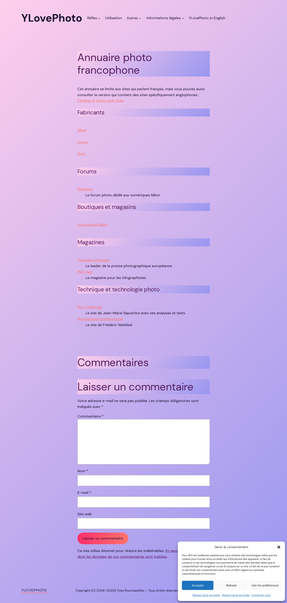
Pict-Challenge (89, 307)
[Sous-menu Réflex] (99, 18)
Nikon (82, 130)
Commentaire (90, 416)
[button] (279, 547)
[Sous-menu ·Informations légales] (183, 18)
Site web (84, 514)
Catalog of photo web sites (100, 100)
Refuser (231, 585)
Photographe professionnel (100, 318)
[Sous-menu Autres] (140, 18)
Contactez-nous (261, 595)
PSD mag (84, 271)
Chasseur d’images (93, 260)
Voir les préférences (265, 585)
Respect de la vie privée (206, 595)
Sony (81, 153)
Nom (82, 471)
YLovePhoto (34, 590)
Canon (82, 142)
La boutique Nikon (92, 224)
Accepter (198, 585)
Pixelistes (85, 189)
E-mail (84, 492)
